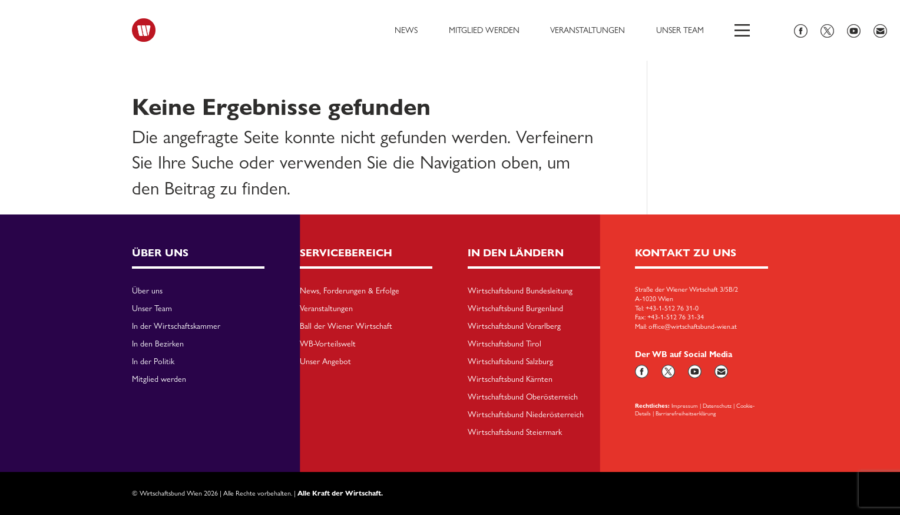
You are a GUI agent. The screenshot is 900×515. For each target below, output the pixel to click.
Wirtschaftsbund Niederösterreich (526, 415)
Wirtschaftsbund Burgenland (515, 308)
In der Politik (153, 362)
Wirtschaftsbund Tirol (504, 344)
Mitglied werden (484, 30)
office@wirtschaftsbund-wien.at (692, 326)
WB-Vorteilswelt (328, 344)
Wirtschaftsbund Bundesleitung (520, 291)
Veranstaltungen (587, 30)
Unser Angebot (325, 362)
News (406, 30)
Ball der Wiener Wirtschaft (346, 326)
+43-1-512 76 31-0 (672, 308)
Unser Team (680, 30)
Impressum (684, 405)
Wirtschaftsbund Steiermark (515, 432)
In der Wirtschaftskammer (176, 326)
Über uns (147, 291)
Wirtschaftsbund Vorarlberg (514, 326)
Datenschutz (717, 405)
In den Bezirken (158, 344)
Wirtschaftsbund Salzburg (510, 362)
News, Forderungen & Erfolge (349, 291)
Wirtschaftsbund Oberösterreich (523, 397)
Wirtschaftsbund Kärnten (510, 379)
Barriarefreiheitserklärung (686, 413)
